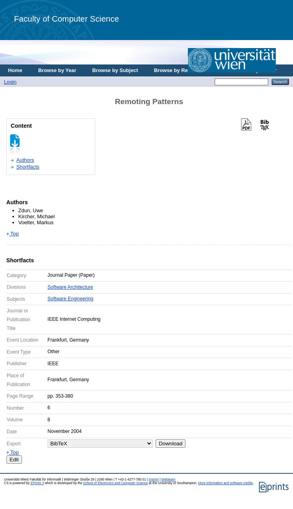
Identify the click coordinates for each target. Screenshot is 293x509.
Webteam (168, 479)
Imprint (154, 479)
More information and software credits (225, 483)
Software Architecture (70, 287)
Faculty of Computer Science (66, 18)
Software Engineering (71, 299)
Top (12, 234)
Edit (14, 460)
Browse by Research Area (185, 70)
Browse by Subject (115, 70)
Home (15, 70)
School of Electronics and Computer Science (115, 483)
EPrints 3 (37, 483)
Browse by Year (57, 70)
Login (10, 82)
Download (170, 444)
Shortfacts (28, 167)
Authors (25, 160)
